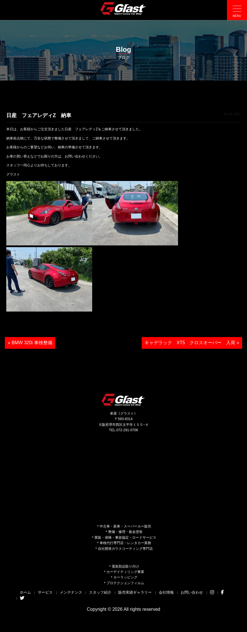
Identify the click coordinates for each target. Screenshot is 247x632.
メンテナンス (71, 592)
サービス (45, 592)
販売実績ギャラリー (135, 592)
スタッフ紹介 (100, 592)
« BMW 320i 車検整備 (30, 342)
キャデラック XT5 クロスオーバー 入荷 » (192, 342)
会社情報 (166, 592)
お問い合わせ (192, 592)
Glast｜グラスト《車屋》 (123, 8)
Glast (123, 399)
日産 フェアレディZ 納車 (38, 115)
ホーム (25, 592)
